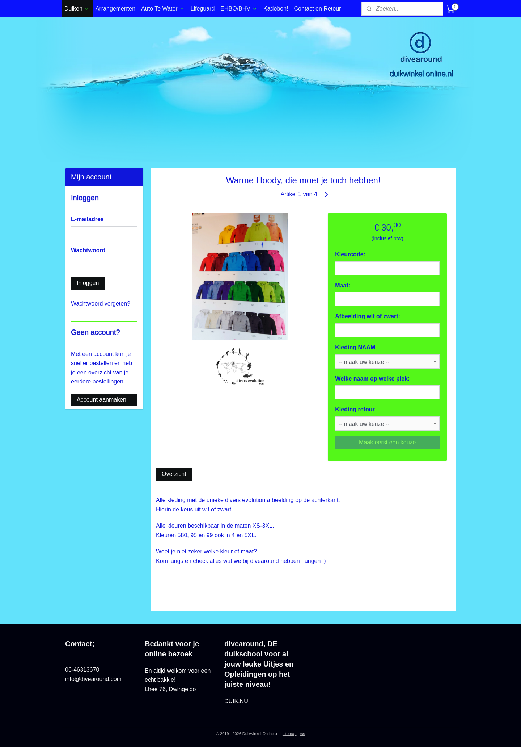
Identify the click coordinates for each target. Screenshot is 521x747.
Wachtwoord (88, 250)
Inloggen (88, 283)
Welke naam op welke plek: (372, 378)
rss (302, 733)
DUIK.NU (236, 701)
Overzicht (174, 474)
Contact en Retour (317, 8)
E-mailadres (87, 219)
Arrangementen (115, 8)
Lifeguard (203, 8)
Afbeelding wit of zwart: (367, 316)
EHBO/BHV (239, 8)
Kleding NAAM (355, 347)
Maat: (342, 285)
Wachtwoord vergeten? (100, 303)
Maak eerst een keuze (387, 442)
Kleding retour (354, 409)
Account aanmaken (101, 400)
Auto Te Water (163, 8)
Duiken (77, 8)
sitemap (290, 733)
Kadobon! (275, 8)
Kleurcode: (350, 254)
